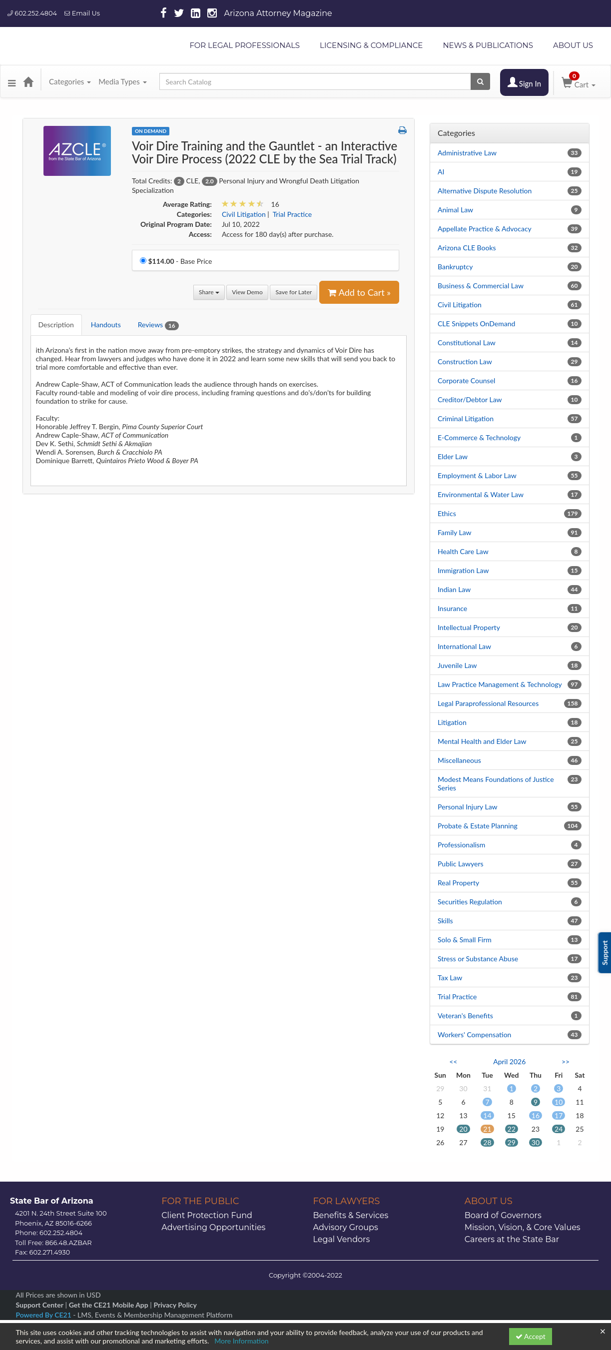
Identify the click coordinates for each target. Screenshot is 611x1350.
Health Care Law (463, 551)
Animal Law (455, 209)
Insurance (452, 608)
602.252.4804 (32, 13)
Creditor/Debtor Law (470, 399)
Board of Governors (503, 1215)
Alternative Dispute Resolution (485, 190)
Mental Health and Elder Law (482, 741)
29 (512, 1142)
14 (487, 1115)
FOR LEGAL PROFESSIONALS (244, 45)
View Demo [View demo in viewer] (247, 292)
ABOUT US (573, 45)
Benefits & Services (351, 1215)
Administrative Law (467, 152)
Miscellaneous (459, 760)
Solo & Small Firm (465, 939)
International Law (464, 646)
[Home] (27, 81)
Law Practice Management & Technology (500, 684)
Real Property (458, 882)
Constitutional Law (467, 342)
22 (512, 1129)
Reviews (158, 325)
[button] (11, 81)
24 (559, 1129)
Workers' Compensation (474, 1034)
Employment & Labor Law (477, 475)
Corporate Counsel (466, 380)
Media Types (122, 81)
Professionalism (461, 844)
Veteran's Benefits (465, 1015)
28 (487, 1142)
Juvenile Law (457, 665)
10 (559, 1102)
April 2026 (509, 1061)
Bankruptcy (455, 266)
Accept (531, 1336)
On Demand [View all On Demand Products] (150, 131)
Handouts (106, 324)
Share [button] (209, 292)
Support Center (39, 1305)
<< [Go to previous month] (453, 1061)
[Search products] (480, 81)
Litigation (452, 722)
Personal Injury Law (468, 806)
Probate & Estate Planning (478, 825)
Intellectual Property (469, 627)
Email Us (82, 13)
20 (463, 1129)
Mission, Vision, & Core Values (523, 1227)
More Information (241, 1341)
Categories (70, 81)
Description (56, 324)
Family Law (455, 532)
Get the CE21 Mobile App (108, 1305)
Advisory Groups (345, 1227)
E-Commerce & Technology (479, 437)
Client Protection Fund (206, 1215)
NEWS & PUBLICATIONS (488, 45)
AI (441, 171)
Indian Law (454, 589)
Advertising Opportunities (213, 1227)
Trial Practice (457, 996)
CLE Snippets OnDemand (476, 323)
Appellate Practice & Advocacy (485, 228)
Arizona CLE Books (467, 247)
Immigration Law (463, 570)
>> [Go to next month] (566, 1061)
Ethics (447, 513)
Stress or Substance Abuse (478, 958)
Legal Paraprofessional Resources (488, 703)
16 (536, 1115)
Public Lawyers (461, 863)
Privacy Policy (174, 1305)
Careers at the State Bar (512, 1239)
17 (559, 1115)
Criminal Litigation (466, 418)
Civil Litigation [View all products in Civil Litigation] (244, 214)
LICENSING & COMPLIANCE (371, 45)
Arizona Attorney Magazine (278, 13)
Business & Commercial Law (481, 285)
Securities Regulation (470, 901)
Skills (445, 920)
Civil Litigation (460, 304)
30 (536, 1142)
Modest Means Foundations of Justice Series (496, 783)
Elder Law (453, 456)
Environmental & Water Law (481, 494)
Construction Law (465, 361)
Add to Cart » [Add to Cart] (359, 292)
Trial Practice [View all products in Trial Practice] (292, 214)
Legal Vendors (341, 1239)
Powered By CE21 (44, 1315)
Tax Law (450, 977)
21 (487, 1129)
